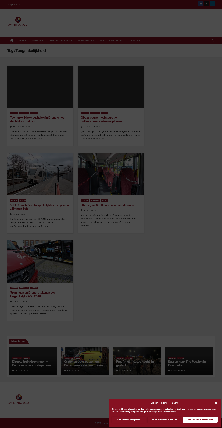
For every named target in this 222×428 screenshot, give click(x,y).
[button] (216, 403)
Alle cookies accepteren (129, 420)
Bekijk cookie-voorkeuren (200, 420)
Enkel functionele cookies (164, 420)
